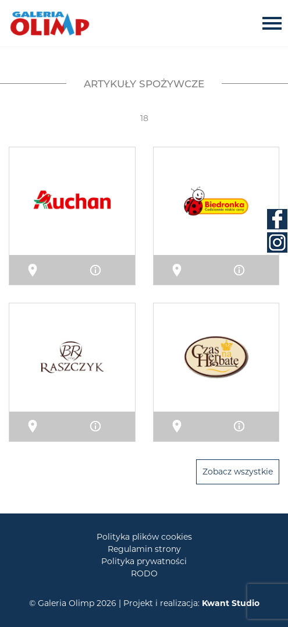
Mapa (48, 269)
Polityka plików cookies (144, 537)
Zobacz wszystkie (237, 471)
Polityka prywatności (144, 561)
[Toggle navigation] (275, 23)
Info (109, 269)
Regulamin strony (144, 549)
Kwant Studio (230, 603)
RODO (144, 573)
